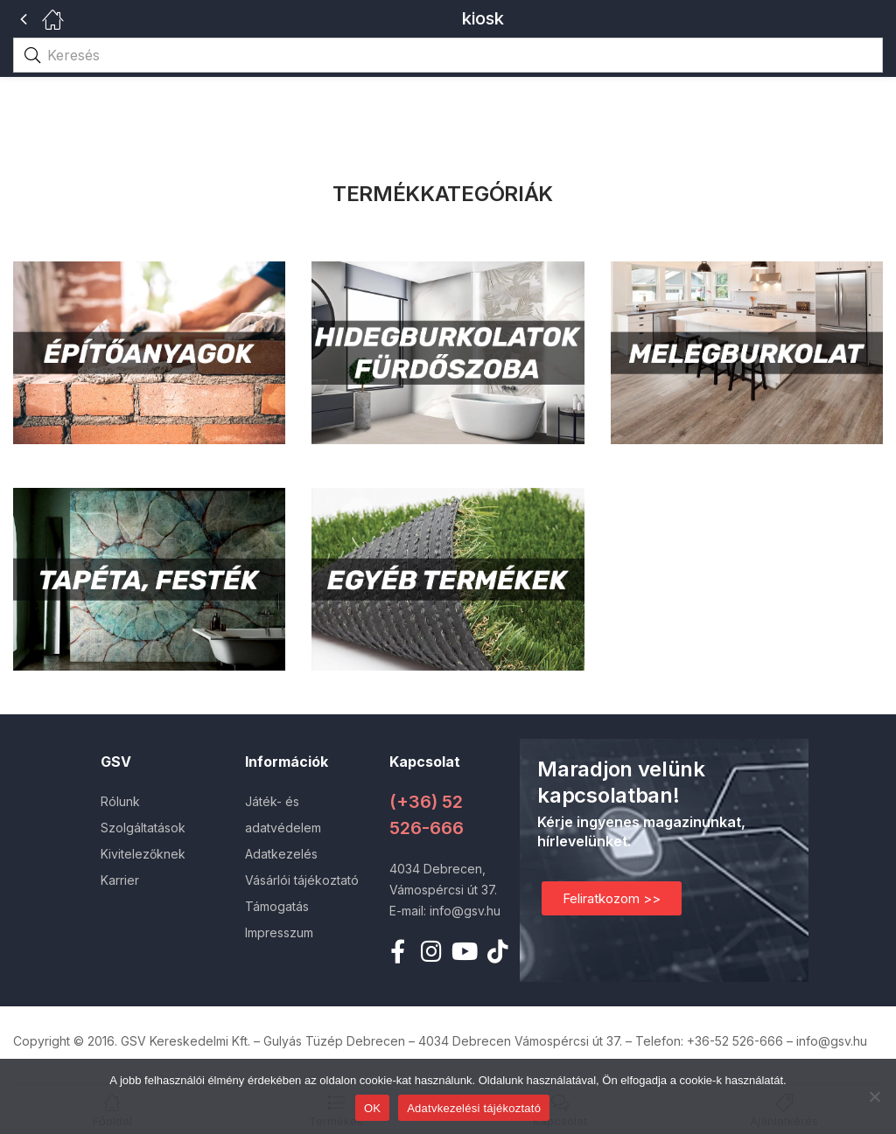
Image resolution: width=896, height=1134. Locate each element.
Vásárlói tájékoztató (302, 880)
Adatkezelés (281, 853)
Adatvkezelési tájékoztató (474, 1108)
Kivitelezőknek (143, 853)
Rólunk (120, 801)
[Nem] (874, 1096)
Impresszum (279, 932)
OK (372, 1108)
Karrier (120, 880)
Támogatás (277, 906)
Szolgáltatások (143, 827)
